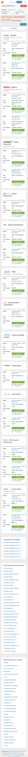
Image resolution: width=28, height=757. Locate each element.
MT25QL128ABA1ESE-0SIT (11, 574)
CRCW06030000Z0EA (10, 705)
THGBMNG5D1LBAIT (10, 648)
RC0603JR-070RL (9, 742)
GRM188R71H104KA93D (10, 685)
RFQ (18, 162)
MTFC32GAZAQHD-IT (10, 611)
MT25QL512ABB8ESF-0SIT (11, 579)
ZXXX (5, 677)
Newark (14, 37)
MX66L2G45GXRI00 (9, 642)
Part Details (23, 24)
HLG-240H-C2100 (9, 668)
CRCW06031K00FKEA (10, 728)
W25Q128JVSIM (8, 585)
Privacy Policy (14, 753)
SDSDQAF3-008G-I (9, 582)
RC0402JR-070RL (9, 682)
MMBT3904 (7, 671)
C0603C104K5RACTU (10, 700)
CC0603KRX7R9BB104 (10, 711)
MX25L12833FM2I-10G (10, 625)
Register (19, 2)
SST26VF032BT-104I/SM (10, 622)
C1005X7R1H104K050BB (11, 665)
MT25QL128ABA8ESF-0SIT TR (12, 542)
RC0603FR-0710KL (9, 717)
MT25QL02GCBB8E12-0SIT (11, 645)
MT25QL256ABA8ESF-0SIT (11, 614)
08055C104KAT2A (9, 722)
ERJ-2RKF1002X (8, 725)
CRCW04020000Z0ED (10, 708)
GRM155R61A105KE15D (10, 731)
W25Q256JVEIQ (8, 608)
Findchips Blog (13, 2)
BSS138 (6, 714)
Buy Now (18, 55)
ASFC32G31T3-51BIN (10, 651)
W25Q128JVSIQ (8, 568)
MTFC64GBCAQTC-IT (10, 639)
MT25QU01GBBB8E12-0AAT (11, 605)
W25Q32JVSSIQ (8, 577)
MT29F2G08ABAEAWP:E (11, 617)
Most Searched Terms (21, 751)
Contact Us (10, 751)
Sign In (25, 2)
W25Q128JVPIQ (8, 597)
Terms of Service (21, 753)
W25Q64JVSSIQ (8, 571)
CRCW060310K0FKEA (10, 680)
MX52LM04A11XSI (9, 599)
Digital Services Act (7, 755)
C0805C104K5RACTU (10, 691)
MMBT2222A (7, 720)
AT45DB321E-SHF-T (9, 631)
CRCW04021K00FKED (10, 688)
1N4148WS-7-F (8, 702)
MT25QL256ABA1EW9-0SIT (11, 588)
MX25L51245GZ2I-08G (10, 637)
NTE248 (6, 662)
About (15, 751)
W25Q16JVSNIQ (8, 591)
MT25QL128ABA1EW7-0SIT (11, 602)
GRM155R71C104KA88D (10, 697)
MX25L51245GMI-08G (10, 619)
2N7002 (6, 734)
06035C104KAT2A (9, 737)
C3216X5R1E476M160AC (11, 674)
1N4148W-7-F (7, 694)
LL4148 (6, 745)
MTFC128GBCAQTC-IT (10, 628)
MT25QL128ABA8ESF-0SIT (11, 594)
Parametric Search (6, 753)
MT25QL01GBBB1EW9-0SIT (11, 634)
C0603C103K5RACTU (10, 740)
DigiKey (14, 89)
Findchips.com (2, 2)
